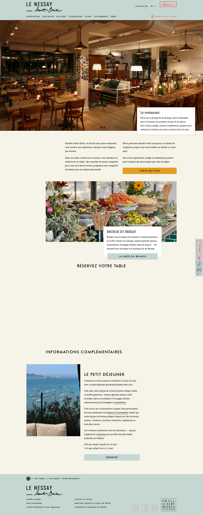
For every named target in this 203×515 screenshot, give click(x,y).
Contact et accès (83, 499)
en (156, 6)
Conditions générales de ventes (91, 507)
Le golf (88, 16)
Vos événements (101, 16)
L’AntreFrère (120, 402)
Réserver (112, 457)
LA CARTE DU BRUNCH (132, 256)
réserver (101, 434)
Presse (113, 16)
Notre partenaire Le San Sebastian (43, 507)
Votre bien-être (75, 16)
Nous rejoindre (34, 503)
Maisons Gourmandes (118, 412)
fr (152, 6)
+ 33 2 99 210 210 (141, 6)
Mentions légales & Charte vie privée (93, 503)
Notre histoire (33, 16)
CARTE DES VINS (150, 170)
